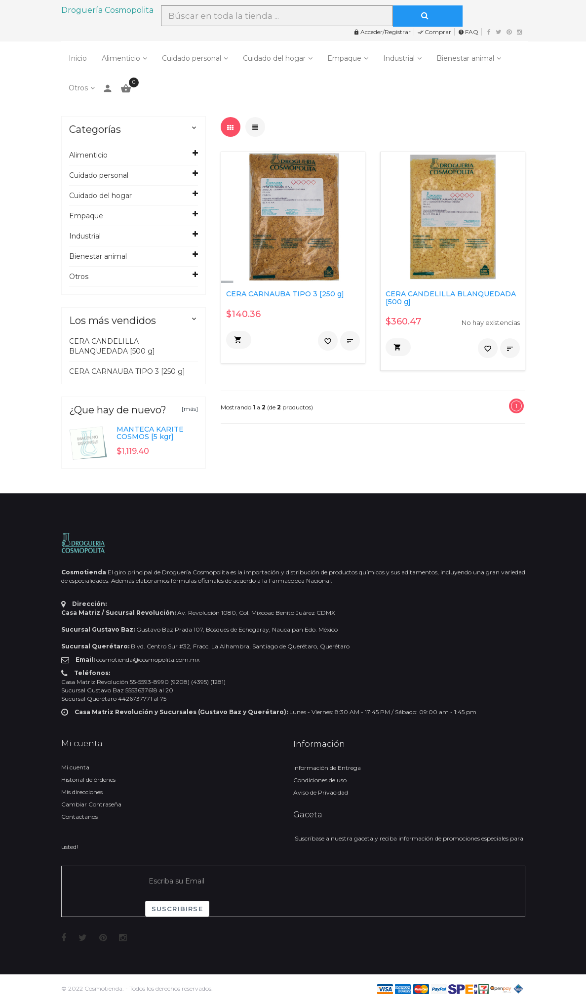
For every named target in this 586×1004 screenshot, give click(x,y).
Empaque (344, 58)
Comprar (434, 32)
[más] (190, 408)
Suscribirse (177, 909)
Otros (78, 87)
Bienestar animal (465, 58)
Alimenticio (121, 58)
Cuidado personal (191, 58)
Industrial (399, 58)
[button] (238, 340)
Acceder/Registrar (382, 32)
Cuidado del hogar (274, 58)
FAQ (468, 32)
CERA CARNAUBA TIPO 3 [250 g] (127, 371)
